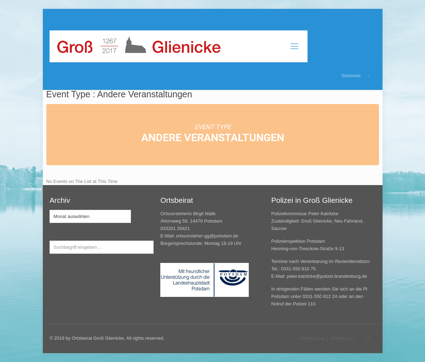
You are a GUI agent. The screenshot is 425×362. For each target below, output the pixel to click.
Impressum (342, 338)
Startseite (351, 75)
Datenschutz (312, 338)
